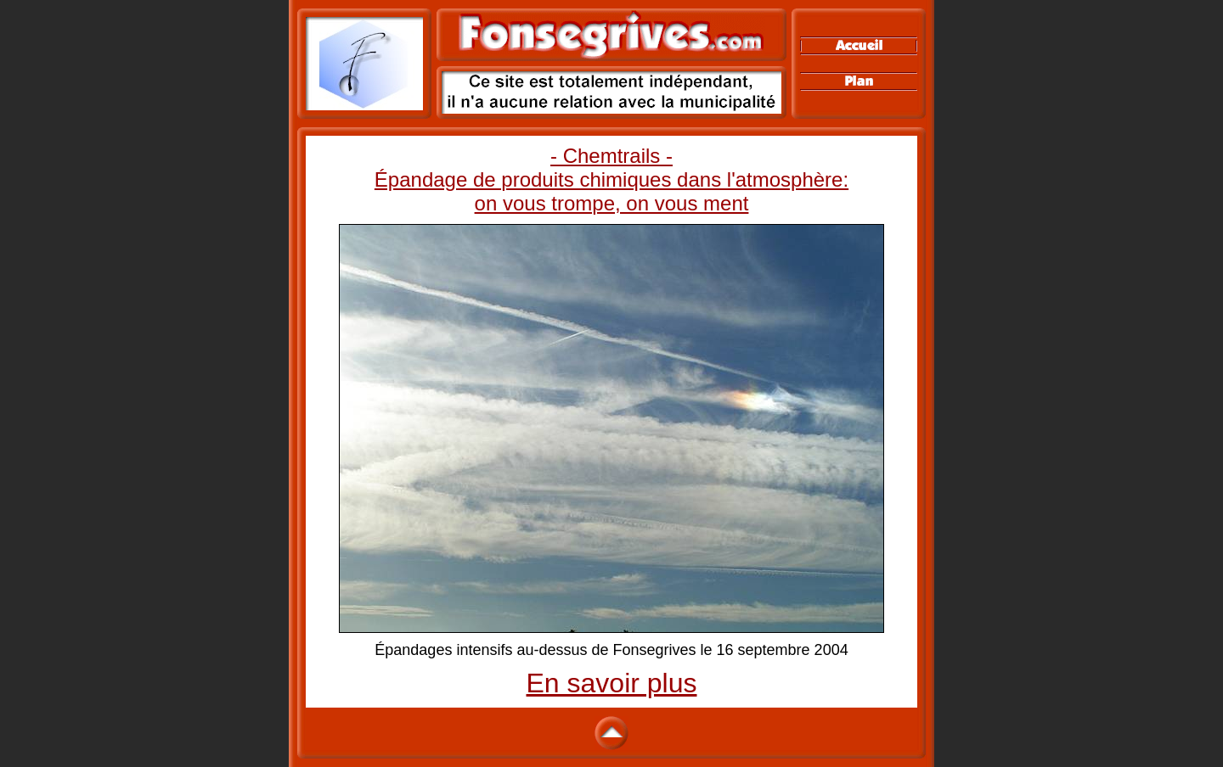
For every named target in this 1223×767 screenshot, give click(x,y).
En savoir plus (612, 683)
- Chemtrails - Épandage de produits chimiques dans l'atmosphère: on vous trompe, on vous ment (611, 179)
